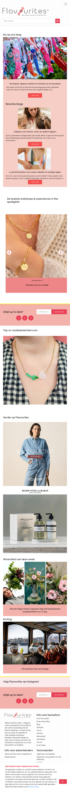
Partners (40, 733)
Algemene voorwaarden (46, 754)
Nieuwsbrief (41, 736)
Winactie (40, 727)
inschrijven (59, 312)
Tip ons (39, 742)
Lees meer (35, 95)
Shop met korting (43, 721)
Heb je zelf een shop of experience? (18, 754)
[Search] (29, 21)
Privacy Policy (33, 787)
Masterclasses (10, 757)
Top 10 (39, 730)
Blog (38, 724)
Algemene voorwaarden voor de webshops (49, 758)
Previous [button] (9, 252)
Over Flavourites (43, 718)
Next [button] (61, 252)
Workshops (41, 739)
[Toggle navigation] (65, 4)
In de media (41, 745)
